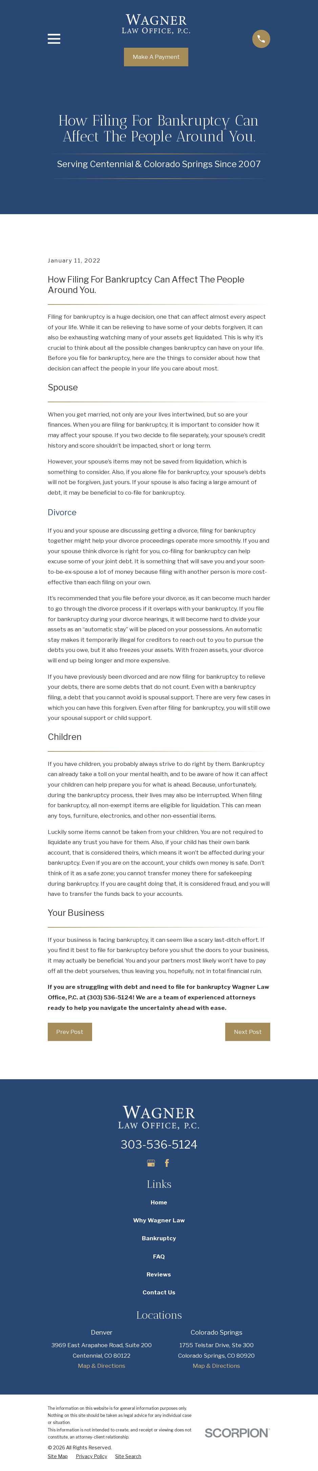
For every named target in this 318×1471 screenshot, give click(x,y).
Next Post (248, 1031)
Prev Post (69, 1031)
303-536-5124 (159, 1144)
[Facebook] (167, 1163)
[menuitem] (58, 1456)
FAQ (159, 1256)
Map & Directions (101, 1365)
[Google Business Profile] (151, 1163)
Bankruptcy (159, 1238)
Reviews (159, 1274)
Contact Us (159, 1292)
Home (159, 1202)
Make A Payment (156, 56)
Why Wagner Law (159, 1220)
